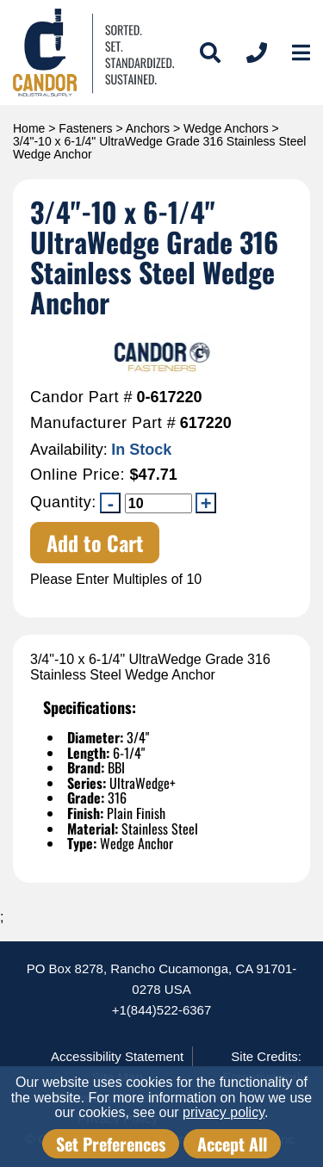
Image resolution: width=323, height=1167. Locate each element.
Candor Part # (81, 397)
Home (29, 128)
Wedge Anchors (226, 128)
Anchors (148, 128)
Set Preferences (110, 1144)
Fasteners (85, 128)
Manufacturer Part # (103, 423)
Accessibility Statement (117, 1056)
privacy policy (223, 1112)
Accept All (232, 1144)
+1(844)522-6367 (162, 1010)
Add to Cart (95, 542)
